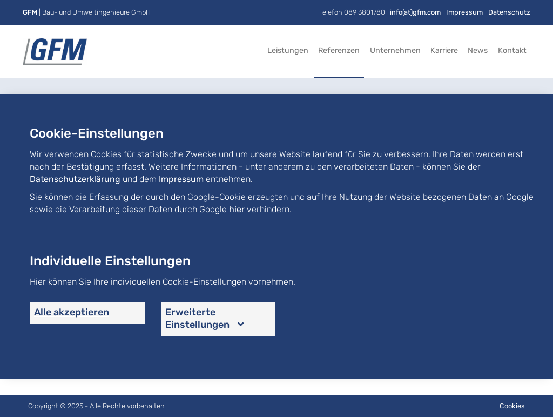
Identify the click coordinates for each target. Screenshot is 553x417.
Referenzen (339, 50)
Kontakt (512, 50)
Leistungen (287, 50)
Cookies (512, 406)
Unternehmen (395, 50)
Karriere (444, 50)
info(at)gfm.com (415, 12)
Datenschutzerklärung (75, 179)
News (478, 50)
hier (237, 209)
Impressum (464, 12)
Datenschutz (509, 12)
